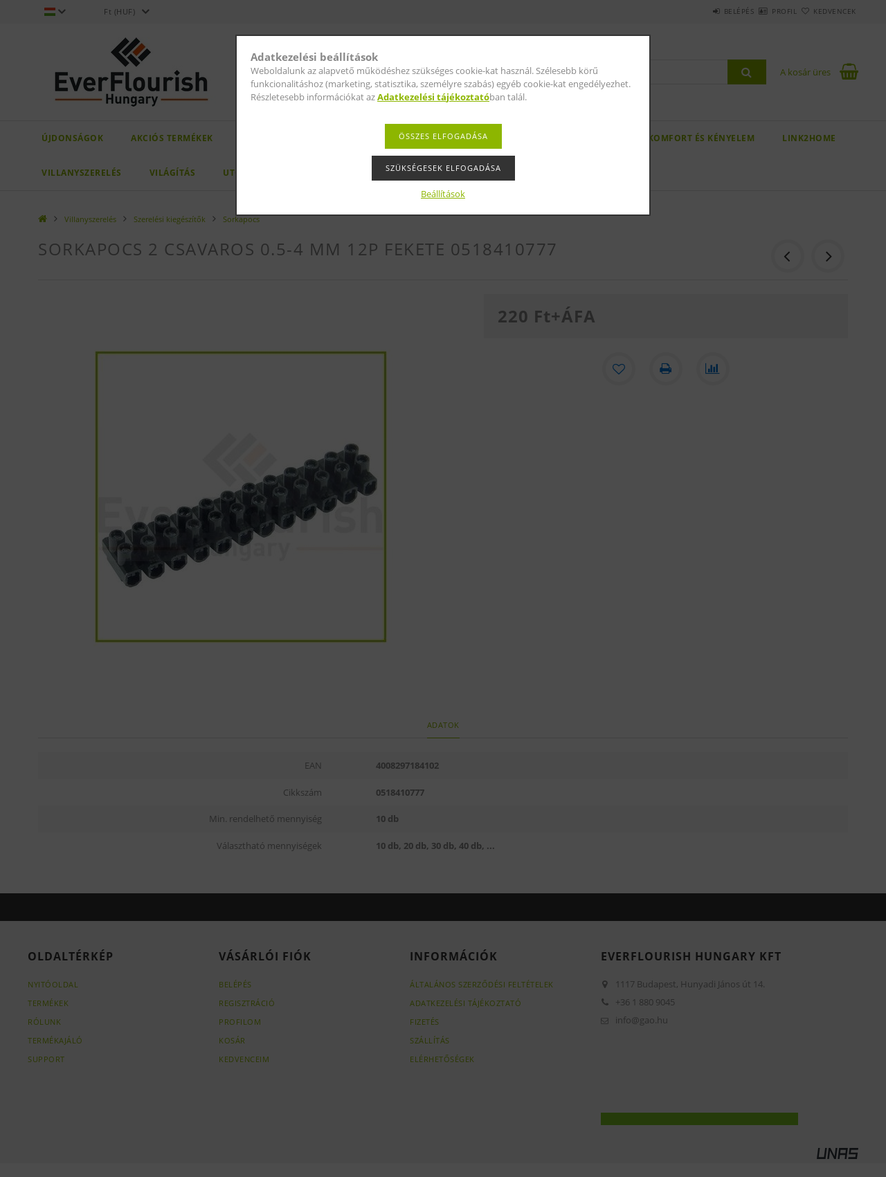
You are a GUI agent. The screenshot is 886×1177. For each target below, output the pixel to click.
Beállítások (443, 194)
